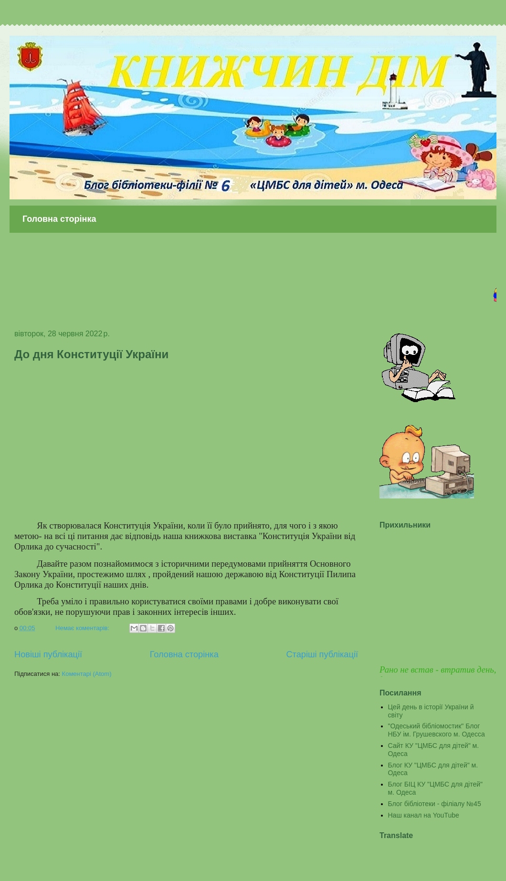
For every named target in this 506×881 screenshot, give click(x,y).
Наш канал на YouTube (423, 815)
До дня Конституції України (91, 354)
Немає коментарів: (83, 628)
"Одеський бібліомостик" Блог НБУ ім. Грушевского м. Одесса (436, 730)
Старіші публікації (322, 654)
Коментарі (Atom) (87, 673)
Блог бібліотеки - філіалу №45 (434, 804)
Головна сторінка (59, 219)
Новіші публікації (48, 654)
